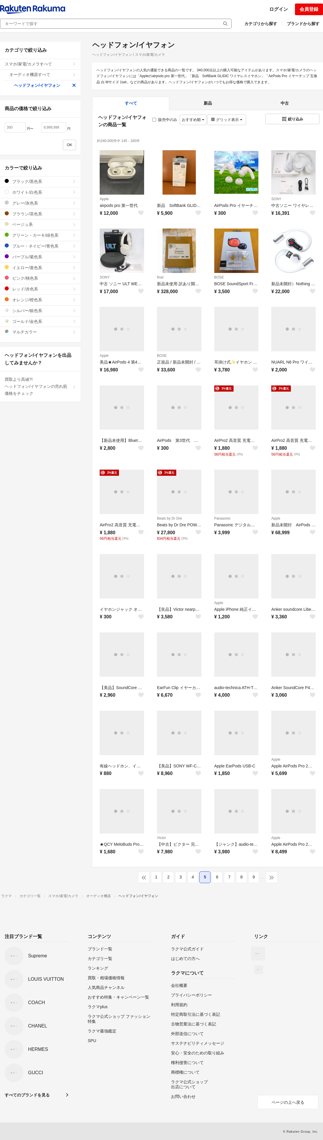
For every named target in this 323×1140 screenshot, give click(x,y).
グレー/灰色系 (40, 202)
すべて (131, 103)
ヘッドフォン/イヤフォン (45, 85)
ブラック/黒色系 (40, 181)
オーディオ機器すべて (42, 74)
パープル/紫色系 (40, 256)
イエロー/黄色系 (40, 267)
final (160, 277)
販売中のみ (164, 119)
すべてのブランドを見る (27, 1095)
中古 (285, 103)
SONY (276, 199)
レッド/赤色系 (40, 288)
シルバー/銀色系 (40, 310)
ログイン (278, 9)
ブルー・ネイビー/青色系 (40, 245)
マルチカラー (40, 331)
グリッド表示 (226, 119)
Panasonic (222, 518)
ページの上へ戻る (288, 1102)
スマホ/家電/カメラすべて (40, 64)
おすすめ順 (193, 119)
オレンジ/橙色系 (40, 299)
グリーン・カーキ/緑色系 (40, 235)
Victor (161, 838)
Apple (104, 199)
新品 (208, 103)
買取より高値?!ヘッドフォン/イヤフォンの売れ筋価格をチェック (40, 386)
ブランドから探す (303, 23)
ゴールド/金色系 (40, 321)
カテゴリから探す (260, 23)
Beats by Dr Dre (169, 518)
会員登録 (309, 9)
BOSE (219, 277)
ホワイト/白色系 (40, 192)
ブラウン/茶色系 (40, 213)
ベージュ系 (40, 224)
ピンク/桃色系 (40, 278)
